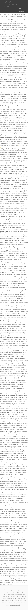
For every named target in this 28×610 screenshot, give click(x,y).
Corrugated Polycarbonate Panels (11, 594)
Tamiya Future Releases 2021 (17, 592)
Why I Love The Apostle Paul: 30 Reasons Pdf (14, 589)
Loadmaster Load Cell (8, 591)
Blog (20, 8)
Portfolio (21, 5)
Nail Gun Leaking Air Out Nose (13, 596)
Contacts (21, 11)
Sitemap (18, 604)
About (20, 1)
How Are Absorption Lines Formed (14, 602)
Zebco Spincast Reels (11, 600)
